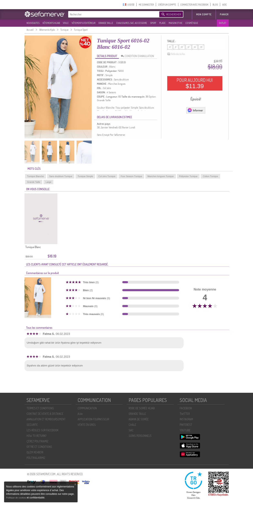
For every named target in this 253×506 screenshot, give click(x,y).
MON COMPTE (204, 14)
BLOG (215, 4)
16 (201, 47)
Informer (195, 110)
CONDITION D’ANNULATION (138, 56)
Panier (224, 14)
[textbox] (112, 14)
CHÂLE (132, 424)
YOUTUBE (185, 430)
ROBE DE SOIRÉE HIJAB (142, 408)
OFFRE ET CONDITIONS (39, 446)
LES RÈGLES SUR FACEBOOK (42, 430)
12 (188, 47)
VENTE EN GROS (87, 424)
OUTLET (222, 22)
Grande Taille (33, 182)
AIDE (224, 4)
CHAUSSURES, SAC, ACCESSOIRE (131, 22)
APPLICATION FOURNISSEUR (93, 419)
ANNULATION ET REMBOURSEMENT (46, 419)
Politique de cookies (16, 497)
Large (48, 182)
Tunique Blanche (35, 176)
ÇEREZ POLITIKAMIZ (37, 441)
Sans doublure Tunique (60, 176)
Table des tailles (176, 54)
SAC (131, 430)
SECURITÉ (32, 424)
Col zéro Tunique (106, 176)
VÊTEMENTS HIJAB (51, 22)
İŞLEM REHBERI (35, 452)
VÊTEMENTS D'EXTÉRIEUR (83, 22)
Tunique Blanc (33, 247)
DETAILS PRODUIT (107, 56)
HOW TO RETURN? (36, 435)
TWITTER (185, 413)
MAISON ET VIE (175, 22)
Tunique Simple (85, 176)
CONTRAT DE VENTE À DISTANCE (45, 413)
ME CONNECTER (146, 4)
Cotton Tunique (210, 176)
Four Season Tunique (131, 176)
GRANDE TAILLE (105, 22)
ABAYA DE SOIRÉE (139, 419)
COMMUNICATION (87, 408)
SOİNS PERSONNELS (140, 435)
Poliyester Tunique (188, 176)
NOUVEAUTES (33, 22)
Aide (80, 413)
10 (182, 47)
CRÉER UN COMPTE (167, 4)
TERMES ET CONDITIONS (40, 408)
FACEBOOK (186, 408)
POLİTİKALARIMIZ (36, 457)
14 (195, 47)
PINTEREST (186, 424)
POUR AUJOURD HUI (195, 83)
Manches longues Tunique (160, 176)
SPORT (153, 22)
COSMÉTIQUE (191, 22)
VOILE (66, 22)
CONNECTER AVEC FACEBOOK (194, 4)
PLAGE (162, 22)
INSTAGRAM (186, 419)
